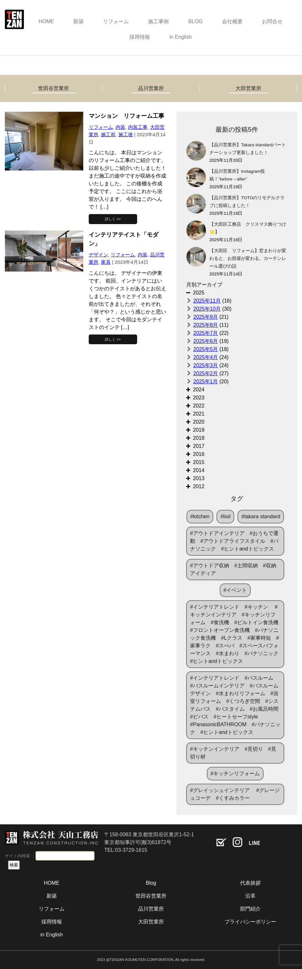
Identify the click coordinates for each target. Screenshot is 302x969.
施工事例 (158, 21)
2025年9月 (205, 317)
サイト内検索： (19, 855)
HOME (46, 21)
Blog (151, 883)
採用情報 (139, 37)
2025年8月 (205, 325)
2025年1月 (205, 381)
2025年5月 (205, 349)
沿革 (250, 896)
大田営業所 (248, 88)
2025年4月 (205, 357)
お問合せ (272, 21)
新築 (78, 21)
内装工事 (137, 127)
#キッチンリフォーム (235, 773)
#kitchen (200, 516)
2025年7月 (205, 333)
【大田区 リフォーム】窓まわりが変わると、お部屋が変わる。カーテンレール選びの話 (247, 258)
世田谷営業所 (53, 88)
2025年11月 (207, 301)
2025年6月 (205, 341)
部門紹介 (250, 909)
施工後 (125, 134)
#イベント (235, 590)
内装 (120, 127)
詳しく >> (113, 219)
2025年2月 (205, 373)
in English (180, 37)
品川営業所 (151, 88)
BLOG (195, 21)
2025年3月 (205, 365)
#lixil (225, 516)
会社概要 (232, 21)
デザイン (98, 254)
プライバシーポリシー (250, 921)
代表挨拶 (250, 883)
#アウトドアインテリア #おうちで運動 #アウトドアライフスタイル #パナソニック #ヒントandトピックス (234, 541)
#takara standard (260, 516)
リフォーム (116, 21)
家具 (106, 262)
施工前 (108, 134)
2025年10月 (207, 309)
